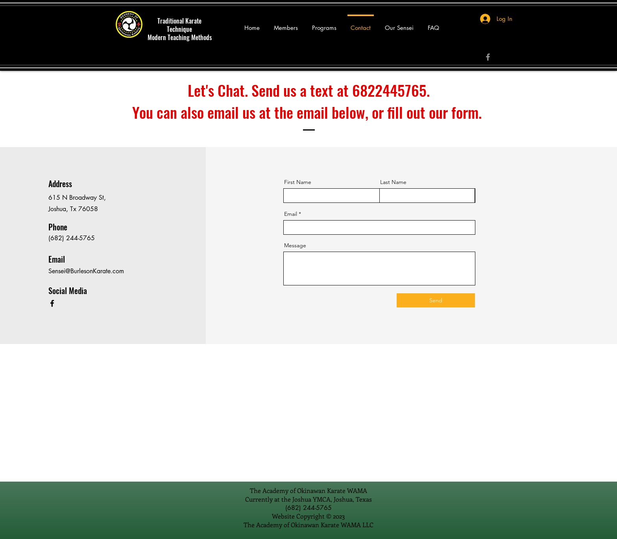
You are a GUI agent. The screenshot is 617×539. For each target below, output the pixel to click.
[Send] (436, 300)
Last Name (393, 182)
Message (295, 245)
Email (290, 214)
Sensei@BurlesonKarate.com (86, 271)
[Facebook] (488, 57)
